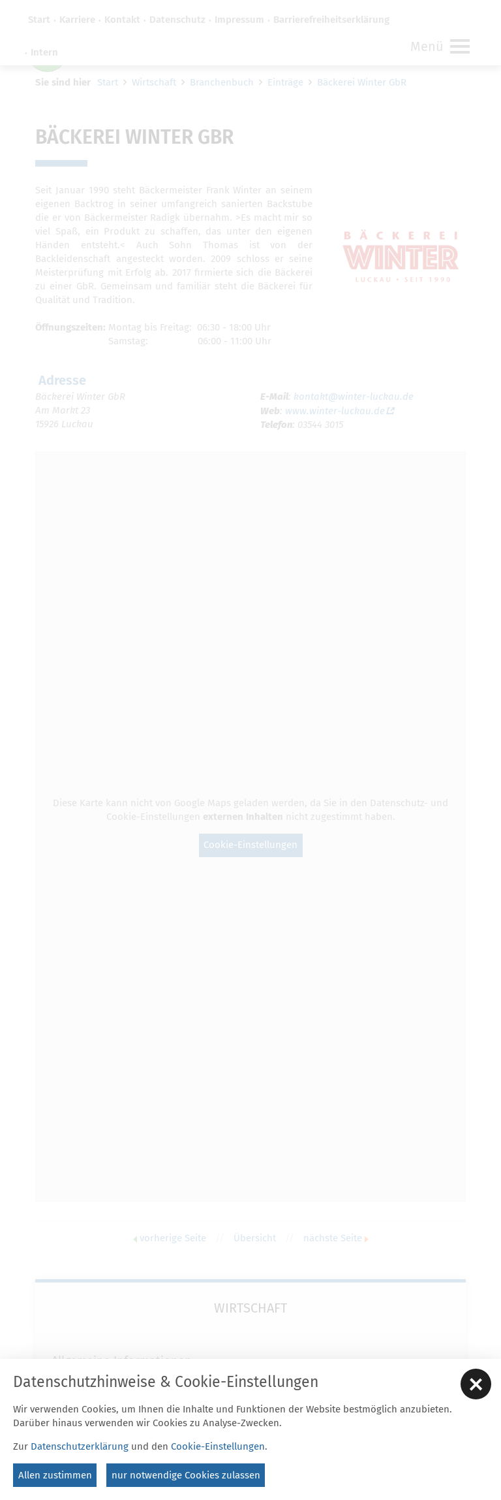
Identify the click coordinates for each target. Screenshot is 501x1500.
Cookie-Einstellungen (218, 1446)
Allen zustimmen (55, 1475)
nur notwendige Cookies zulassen (186, 1475)
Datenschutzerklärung (80, 1446)
